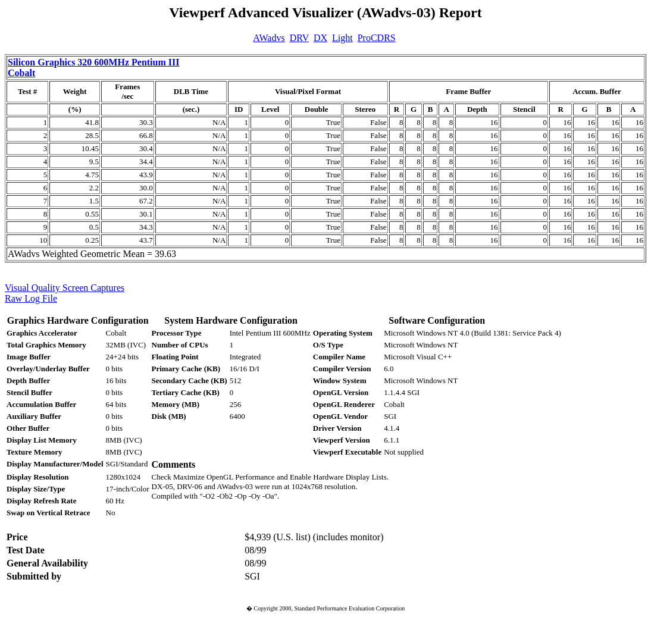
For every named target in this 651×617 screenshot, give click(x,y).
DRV (299, 38)
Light (342, 38)
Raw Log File (31, 298)
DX (320, 38)
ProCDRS (377, 38)
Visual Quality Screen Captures (64, 288)
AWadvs (268, 38)
